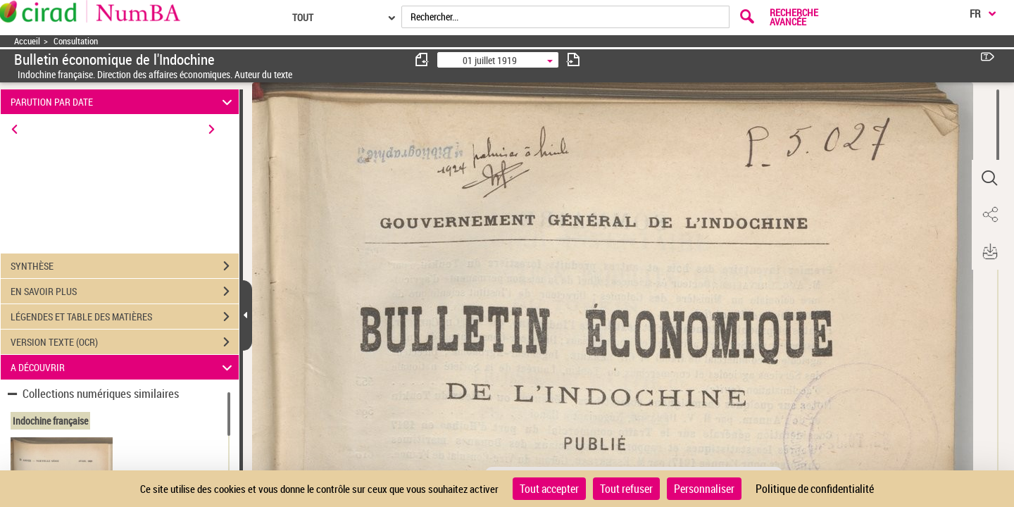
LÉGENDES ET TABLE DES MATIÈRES (125, 317)
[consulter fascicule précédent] (422, 59)
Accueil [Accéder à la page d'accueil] (27, 41)
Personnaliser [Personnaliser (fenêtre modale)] (704, 488)
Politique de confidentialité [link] (815, 488)
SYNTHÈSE (125, 266)
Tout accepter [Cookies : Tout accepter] (549, 488)
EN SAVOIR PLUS (125, 291)
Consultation (76, 41)
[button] (989, 178)
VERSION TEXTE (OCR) (125, 342)
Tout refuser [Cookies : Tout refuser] (626, 488)
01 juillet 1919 (490, 60)
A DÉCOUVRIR (124, 367)
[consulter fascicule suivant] (573, 59)
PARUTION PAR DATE (124, 101)
